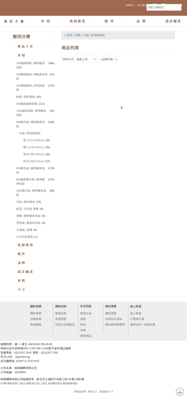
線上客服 (135, 317)
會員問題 (60, 330)
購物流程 (60, 317)
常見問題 (85, 317)
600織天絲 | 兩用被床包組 (30, 135)
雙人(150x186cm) (33, 158)
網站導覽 (110, 317)
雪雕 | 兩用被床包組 (28, 227)
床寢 (83, 330)
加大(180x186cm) (33, 165)
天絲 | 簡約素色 (25, 213)
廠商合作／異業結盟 (142, 335)
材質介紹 (85, 324)
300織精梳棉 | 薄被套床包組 (32, 87)
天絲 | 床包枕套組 (30, 144)
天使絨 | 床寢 (24, 241)
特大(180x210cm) (33, 172)
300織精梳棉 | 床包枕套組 (30, 99)
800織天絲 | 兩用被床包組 (30, 181)
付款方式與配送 (65, 335)
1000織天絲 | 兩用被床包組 (31, 204)
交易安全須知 (113, 330)
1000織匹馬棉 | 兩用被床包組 (31, 124)
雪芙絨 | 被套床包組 (28, 234)
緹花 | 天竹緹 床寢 (27, 220)
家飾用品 (85, 347)
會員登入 (130, 4)
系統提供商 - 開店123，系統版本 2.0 (93, 402)
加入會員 (141, 4)
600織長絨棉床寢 (26, 115)
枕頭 (83, 335)
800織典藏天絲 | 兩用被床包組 (30, 192)
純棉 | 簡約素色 (25, 108)
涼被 (83, 341)
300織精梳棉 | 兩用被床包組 (30, 76)
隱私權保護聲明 (115, 335)
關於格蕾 (35, 317)
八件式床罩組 (24, 248)
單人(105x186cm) (33, 151)
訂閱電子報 (137, 330)
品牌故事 (35, 330)
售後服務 (35, 335)
